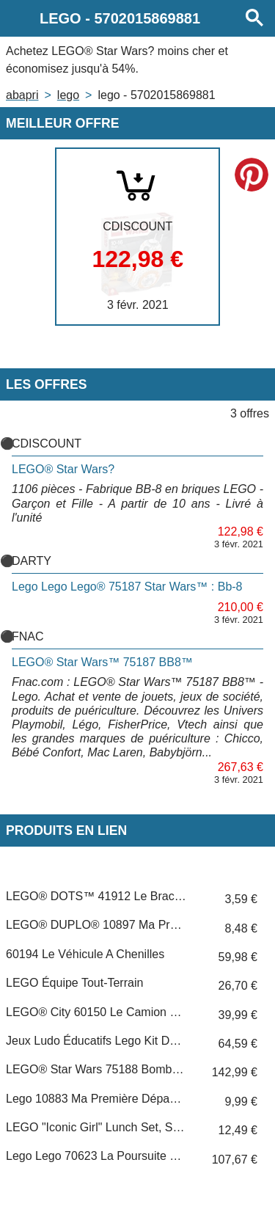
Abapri (22, 95)
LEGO (68, 95)
